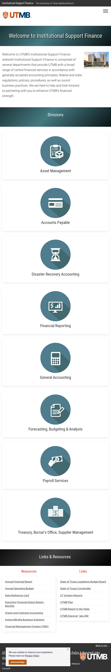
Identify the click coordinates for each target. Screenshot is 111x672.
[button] (68, 649)
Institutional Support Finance (17, 3)
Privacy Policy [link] (32, 655)
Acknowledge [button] (18, 662)
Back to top (102, 645)
